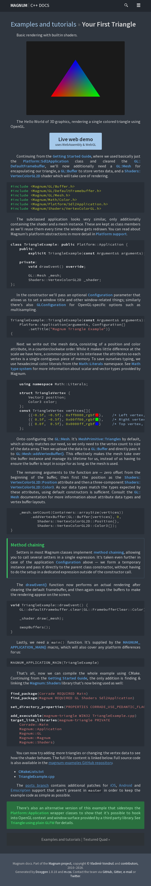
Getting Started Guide (72, 156)
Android (125, 785)
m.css (67, 872)
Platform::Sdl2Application (46, 161)
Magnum (19, 5)
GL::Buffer (69, 170)
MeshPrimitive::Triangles (99, 438)
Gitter (117, 872)
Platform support (111, 233)
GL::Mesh (123, 165)
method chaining (109, 552)
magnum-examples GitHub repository (80, 762)
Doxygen (42, 872)
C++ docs (39, 5)
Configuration (100, 294)
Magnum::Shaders (45, 682)
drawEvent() (36, 584)
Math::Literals (91, 363)
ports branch (37, 785)
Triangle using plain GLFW (33, 822)
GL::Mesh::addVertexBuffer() (40, 453)
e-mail (127, 872)
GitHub (107, 872)
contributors (129, 863)
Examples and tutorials (43, 24)
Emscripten (20, 790)
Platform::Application (30, 812)
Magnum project (60, 863)
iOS (113, 785)
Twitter (75, 876)
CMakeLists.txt (31, 771)
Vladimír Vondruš (102, 863)
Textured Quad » (96, 839)
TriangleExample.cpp (36, 776)
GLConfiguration (51, 304)
